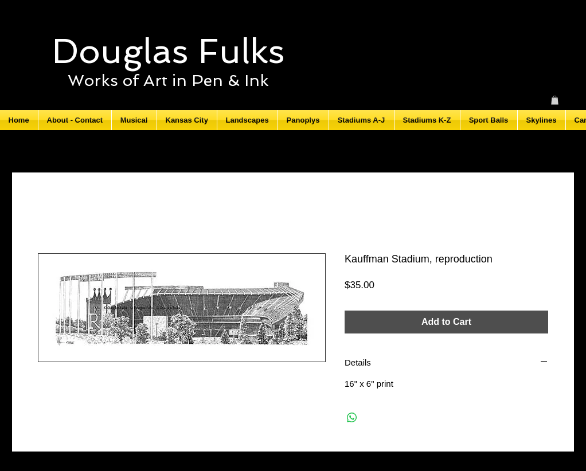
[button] (554, 100)
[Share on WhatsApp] (352, 418)
